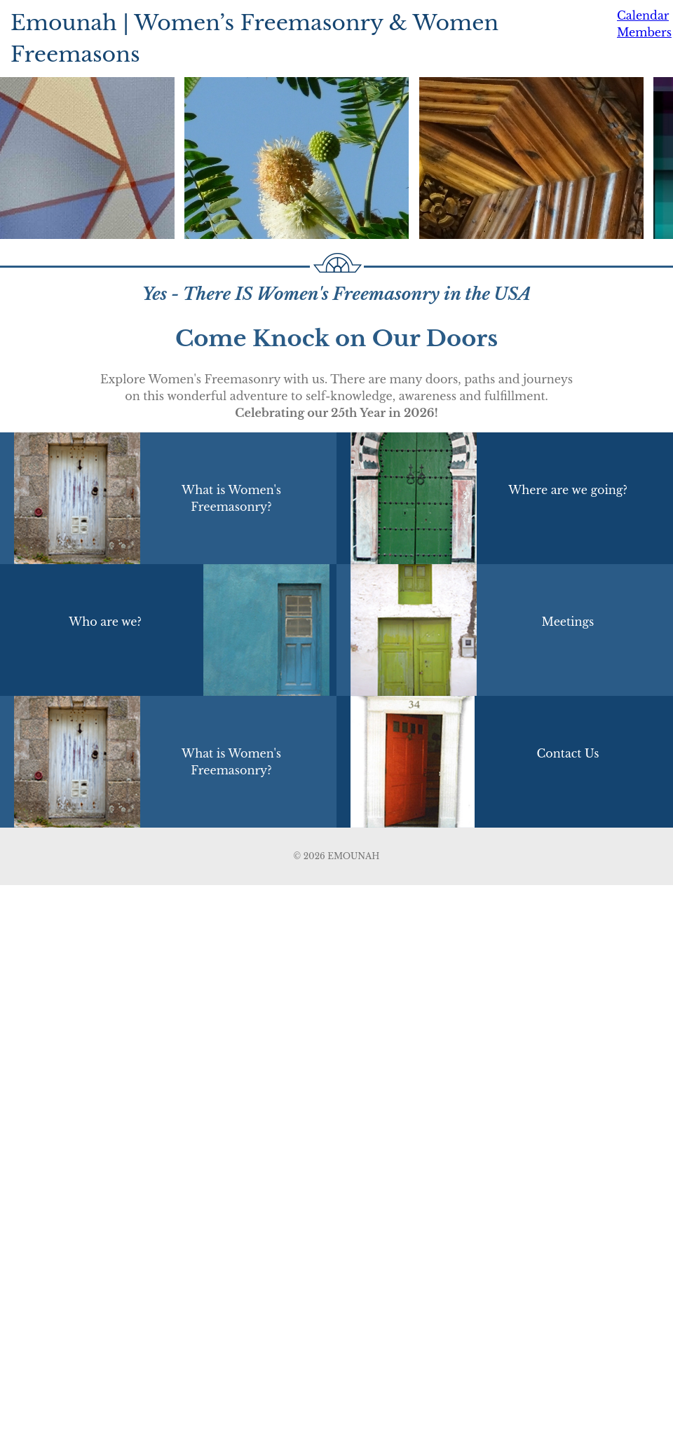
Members (644, 32)
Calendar (643, 15)
